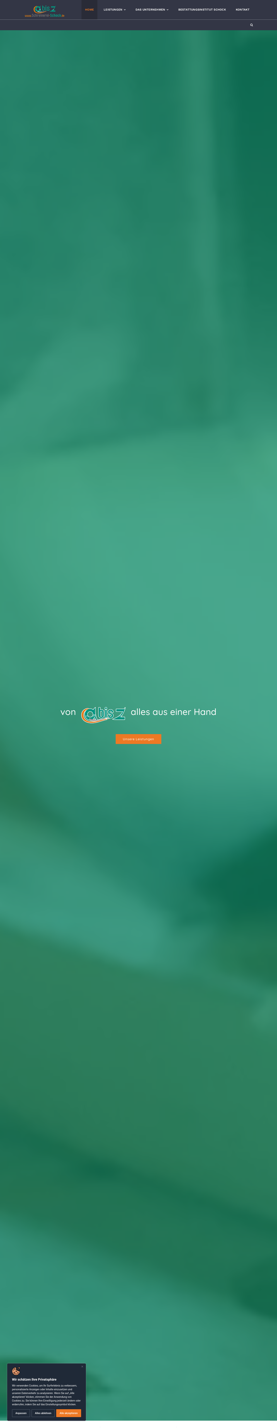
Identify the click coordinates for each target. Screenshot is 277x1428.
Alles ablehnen (43, 1413)
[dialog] (46, 1392)
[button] (251, 25)
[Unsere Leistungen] (138, 739)
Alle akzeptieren (69, 1413)
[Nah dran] (82, 1366)
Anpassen (21, 1413)
